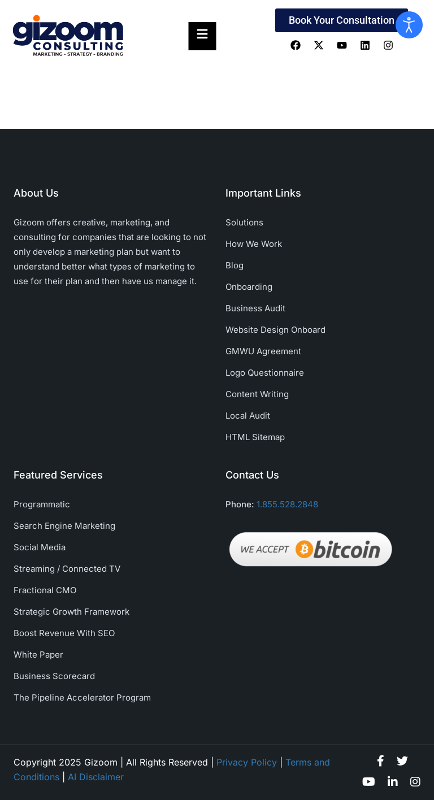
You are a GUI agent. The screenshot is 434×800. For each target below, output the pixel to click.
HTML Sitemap (255, 437)
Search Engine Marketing (64, 525)
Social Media (40, 547)
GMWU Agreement (263, 351)
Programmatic (42, 504)
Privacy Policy (246, 762)
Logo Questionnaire (264, 372)
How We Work (253, 243)
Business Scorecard (54, 676)
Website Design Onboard (275, 329)
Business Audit (255, 308)
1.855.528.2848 (287, 504)
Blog (234, 265)
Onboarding (248, 286)
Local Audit (247, 415)
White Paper (38, 654)
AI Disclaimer (96, 776)
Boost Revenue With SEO (64, 633)
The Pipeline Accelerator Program (82, 697)
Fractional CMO (45, 590)
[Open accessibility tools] (409, 24)
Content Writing (257, 394)
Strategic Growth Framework (71, 611)
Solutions (244, 222)
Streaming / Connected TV (67, 568)
